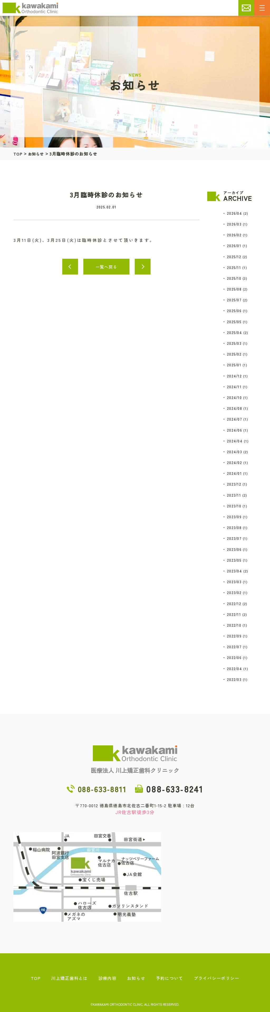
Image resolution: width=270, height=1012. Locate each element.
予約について (169, 978)
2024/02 (234, 462)
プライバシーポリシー (216, 978)
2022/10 (234, 625)
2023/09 (234, 516)
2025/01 (234, 364)
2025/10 (234, 278)
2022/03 (234, 679)
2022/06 (234, 657)
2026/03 (234, 224)
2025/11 (234, 267)
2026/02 (234, 234)
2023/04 (234, 571)
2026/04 (234, 213)
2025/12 (234, 256)
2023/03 (234, 581)
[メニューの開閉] (262, 8)
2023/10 (234, 506)
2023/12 (234, 484)
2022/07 (234, 646)
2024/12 (234, 375)
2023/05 (234, 560)
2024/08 (234, 408)
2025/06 (234, 310)
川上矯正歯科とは (69, 978)
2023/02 (234, 592)
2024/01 (234, 473)
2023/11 (234, 495)
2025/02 (234, 354)
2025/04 (234, 332)
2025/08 (234, 289)
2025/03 (234, 343)
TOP (18, 154)
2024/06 (234, 430)
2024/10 (234, 397)
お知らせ (38, 154)
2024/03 (234, 451)
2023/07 (234, 538)
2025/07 (234, 299)
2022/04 (234, 668)
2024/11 (234, 386)
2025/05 (234, 321)
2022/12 (234, 603)
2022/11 (234, 614)
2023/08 (234, 527)
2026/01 (234, 245)
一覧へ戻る (106, 266)
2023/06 (234, 549)
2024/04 (235, 440)
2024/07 (234, 419)
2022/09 (234, 636)
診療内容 (107, 978)
